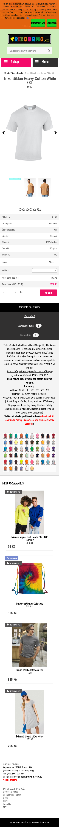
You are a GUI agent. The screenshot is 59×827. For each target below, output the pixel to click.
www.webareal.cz (40, 822)
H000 (44, 352)
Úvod (6, 73)
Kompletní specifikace (29, 307)
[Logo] (29, 39)
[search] (49, 51)
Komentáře (29, 335)
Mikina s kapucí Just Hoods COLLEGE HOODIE (29, 539)
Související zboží (29, 325)
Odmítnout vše (38, 23)
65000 (36, 352)
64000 (29, 352)
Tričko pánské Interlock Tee (29, 670)
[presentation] (3, 133)
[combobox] (44, 262)
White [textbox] (51, 262)
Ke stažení (29, 316)
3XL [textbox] (52, 270)
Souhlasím (51, 23)
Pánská (20, 73)
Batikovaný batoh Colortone (29, 603)
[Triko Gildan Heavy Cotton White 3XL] (29, 133)
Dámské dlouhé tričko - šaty (29, 736)
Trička (13, 73)
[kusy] (10, 292)
